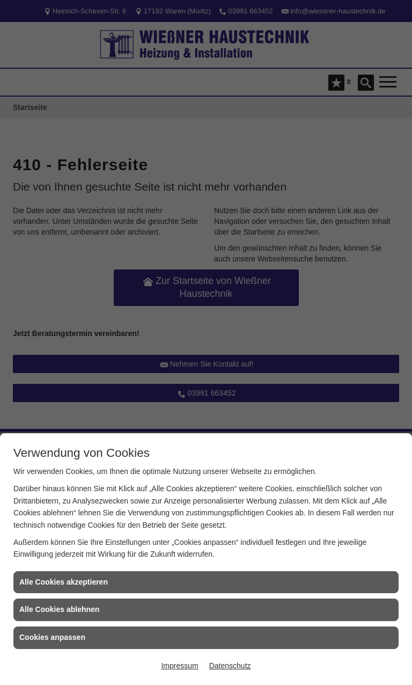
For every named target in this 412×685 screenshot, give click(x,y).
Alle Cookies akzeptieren (63, 582)
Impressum (179, 665)
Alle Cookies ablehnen (59, 609)
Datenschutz (230, 665)
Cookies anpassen (52, 637)
